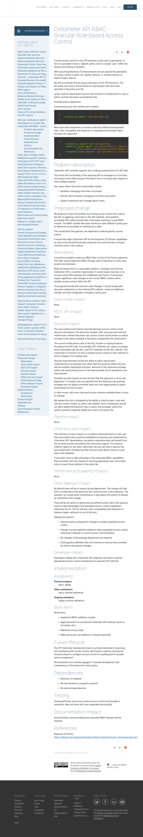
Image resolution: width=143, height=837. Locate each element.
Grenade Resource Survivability (33, 80)
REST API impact (29, 367)
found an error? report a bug (117, 766)
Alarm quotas (24, 109)
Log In (130, 7)
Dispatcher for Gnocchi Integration (34, 74)
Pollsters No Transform (29, 280)
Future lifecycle (31, 139)
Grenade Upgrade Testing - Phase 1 (35, 83)
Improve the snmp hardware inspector (36, 112)
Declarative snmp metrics (30, 242)
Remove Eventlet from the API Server (36, 289)
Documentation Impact (35, 148)
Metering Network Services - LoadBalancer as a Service (45, 96)
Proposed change (32, 132)
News (16, 823)
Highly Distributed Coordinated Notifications (39, 251)
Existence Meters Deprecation (32, 248)
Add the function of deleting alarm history (38, 245)
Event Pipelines (25, 212)
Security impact (28, 371)
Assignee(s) (26, 393)
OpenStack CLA (80, 816)
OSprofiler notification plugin (32, 102)
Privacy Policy (80, 812)
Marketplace (94, 7)
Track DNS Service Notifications (33, 255)
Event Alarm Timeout (28, 307)
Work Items (26, 396)
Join (119, 7)
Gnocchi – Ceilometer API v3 (32, 77)
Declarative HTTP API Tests (31, 161)
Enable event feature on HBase (33, 86)
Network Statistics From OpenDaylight (36, 339)
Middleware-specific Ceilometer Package (38, 158)
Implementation (31, 136)
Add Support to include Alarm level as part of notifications (46, 123)
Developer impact (29, 386)
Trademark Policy (81, 809)
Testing (27, 145)
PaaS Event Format (27, 105)
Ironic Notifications (27, 93)
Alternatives (26, 361)
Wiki (56, 816)
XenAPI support (25, 115)
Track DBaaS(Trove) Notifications (34, 236)
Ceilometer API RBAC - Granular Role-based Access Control (47, 126)
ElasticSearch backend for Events (34, 170)
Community (78, 7)
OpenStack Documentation (36, 31)
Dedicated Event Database (30, 164)
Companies (39, 810)
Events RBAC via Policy (29, 261)
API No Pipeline (25, 229)
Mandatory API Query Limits (31, 270)
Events (66, 7)
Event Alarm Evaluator (28, 258)
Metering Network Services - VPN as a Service (40, 61)
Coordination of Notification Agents (35, 209)
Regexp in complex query (30, 221)
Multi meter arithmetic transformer (35, 51)
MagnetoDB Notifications (30, 199)
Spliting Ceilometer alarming (32, 296)
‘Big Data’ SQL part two (29, 55)
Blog (105, 7)
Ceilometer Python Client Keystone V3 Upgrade (41, 64)
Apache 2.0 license (105, 813)
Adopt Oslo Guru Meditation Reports (35, 264)
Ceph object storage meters (31, 155)
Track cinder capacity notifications (34, 328)
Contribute (38, 813)
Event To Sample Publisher (31, 331)
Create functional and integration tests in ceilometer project (47, 232)
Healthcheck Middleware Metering (34, 267)
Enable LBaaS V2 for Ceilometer (33, 310)
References (29, 151)
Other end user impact (32, 377)
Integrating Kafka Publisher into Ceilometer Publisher (44, 190)
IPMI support (24, 90)
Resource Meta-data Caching (32, 293)
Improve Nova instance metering (34, 301)
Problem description (34, 129)
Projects (17, 800)
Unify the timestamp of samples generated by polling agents (47, 334)
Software (42, 7)
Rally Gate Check (26, 218)
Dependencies (31, 142)
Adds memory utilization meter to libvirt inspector (42, 196)
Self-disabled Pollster (28, 224)
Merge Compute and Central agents (35, 202)
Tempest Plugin (25, 320)
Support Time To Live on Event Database (37, 174)
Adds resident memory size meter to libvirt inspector (43, 193)
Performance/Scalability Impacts (37, 380)
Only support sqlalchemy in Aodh (34, 313)
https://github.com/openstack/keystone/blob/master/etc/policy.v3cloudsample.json (95, 737)
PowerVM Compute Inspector (32, 283)
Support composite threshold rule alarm (37, 304)
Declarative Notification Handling (34, 239)
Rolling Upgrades (26, 316)
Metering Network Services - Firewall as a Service (42, 58)
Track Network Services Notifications (36, 205)
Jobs (36, 807)
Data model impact (30, 364)
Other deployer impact (31, 383)
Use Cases (54, 7)
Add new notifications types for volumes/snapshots (43, 120)
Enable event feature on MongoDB (34, 99)
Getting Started (60, 807)
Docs (112, 7)
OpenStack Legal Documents (88, 771)
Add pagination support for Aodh (34, 324)
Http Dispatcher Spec (28, 177)
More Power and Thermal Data (33, 215)
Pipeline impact (28, 374)
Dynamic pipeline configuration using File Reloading (43, 286)
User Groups (39, 800)
